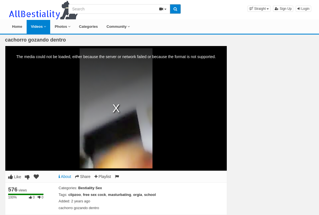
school (150, 195)
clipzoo (74, 195)
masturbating (119, 195)
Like (14, 177)
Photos (62, 26)
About (65, 176)
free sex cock (94, 195)
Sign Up (283, 9)
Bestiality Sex (90, 188)
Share (83, 176)
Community (118, 26)
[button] (259, 9)
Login (303, 9)
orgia (137, 195)
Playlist (102, 176)
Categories (88, 26)
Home (17, 26)
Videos (38, 26)
